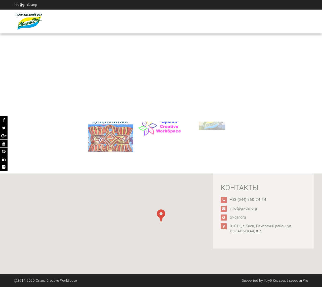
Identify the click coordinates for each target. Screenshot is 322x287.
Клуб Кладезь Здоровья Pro (286, 280)
